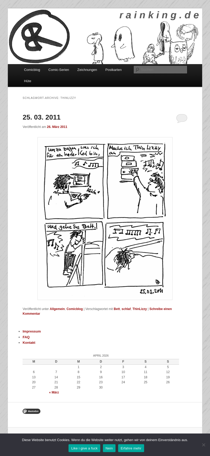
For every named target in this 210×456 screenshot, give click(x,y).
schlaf (126, 309)
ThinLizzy (140, 309)
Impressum (32, 331)
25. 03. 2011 (42, 117)
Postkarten (113, 70)
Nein (109, 448)
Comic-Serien (58, 70)
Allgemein (57, 309)
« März (54, 392)
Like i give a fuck (84, 448)
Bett (117, 309)
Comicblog (32, 70)
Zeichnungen (87, 70)
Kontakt (29, 343)
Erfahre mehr (131, 448)
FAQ (26, 337)
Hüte (27, 81)
